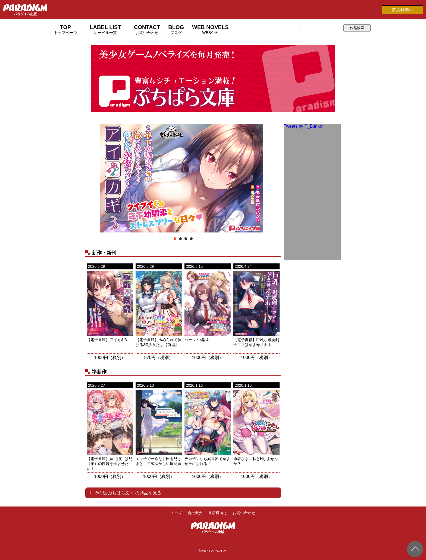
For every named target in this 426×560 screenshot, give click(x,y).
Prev (92, 178)
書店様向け (403, 9)
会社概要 (195, 513)
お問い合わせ (244, 513)
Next (274, 178)
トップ (176, 513)
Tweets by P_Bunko (303, 126)
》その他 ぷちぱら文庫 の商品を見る (125, 492)
